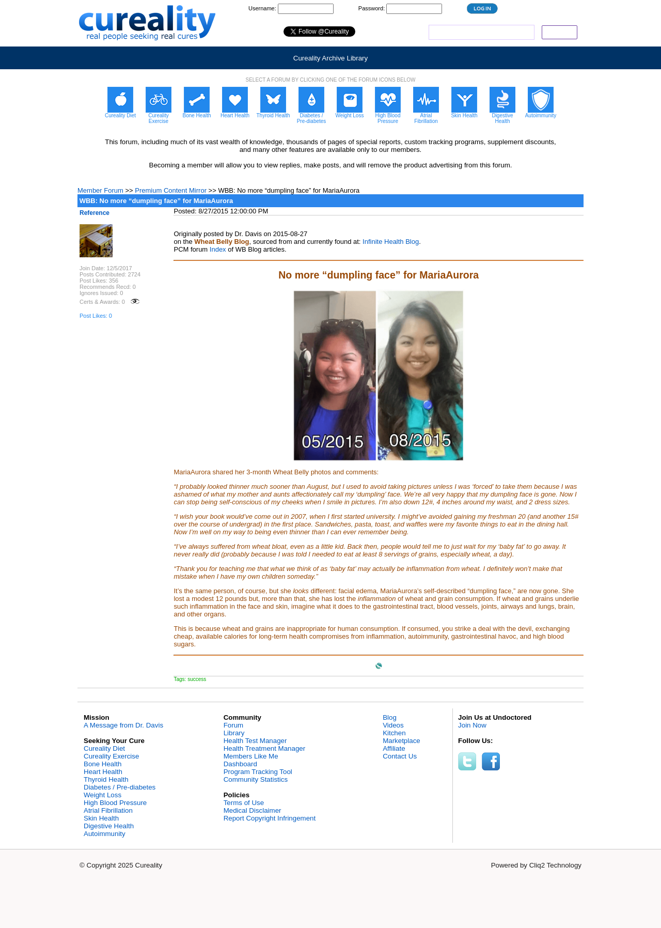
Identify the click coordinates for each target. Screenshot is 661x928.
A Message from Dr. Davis (123, 725)
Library (234, 733)
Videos (393, 725)
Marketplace (401, 741)
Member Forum (100, 190)
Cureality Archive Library (330, 58)
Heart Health (103, 772)
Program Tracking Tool (258, 772)
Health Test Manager (255, 741)
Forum (234, 725)
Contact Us (400, 756)
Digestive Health (109, 826)
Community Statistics (256, 779)
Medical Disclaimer (252, 810)
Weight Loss (102, 795)
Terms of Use (244, 803)
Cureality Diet (104, 748)
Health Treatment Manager (265, 748)
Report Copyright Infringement (270, 818)
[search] (480, 32)
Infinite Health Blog (391, 241)
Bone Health (102, 764)
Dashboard (240, 764)
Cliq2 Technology (555, 865)
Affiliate (394, 748)
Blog (390, 717)
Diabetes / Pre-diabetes (119, 787)
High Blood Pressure (115, 803)
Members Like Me (251, 756)
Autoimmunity (104, 834)
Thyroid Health (106, 779)
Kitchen (394, 733)
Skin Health (101, 818)
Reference (94, 212)
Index (218, 249)
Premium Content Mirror (171, 190)
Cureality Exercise (111, 756)
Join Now (472, 725)
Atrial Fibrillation (108, 810)
